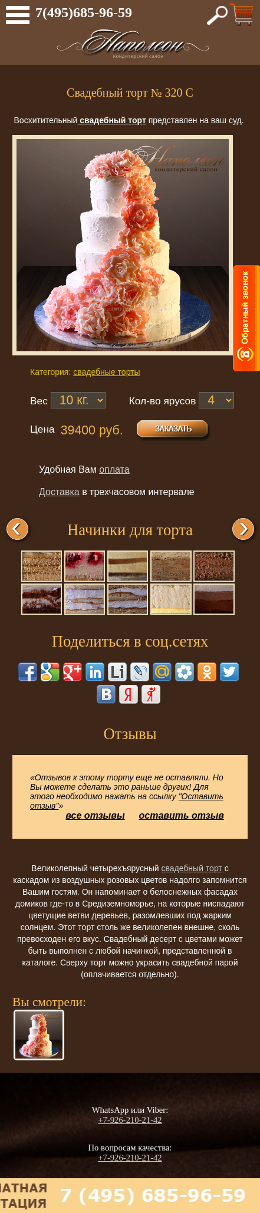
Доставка (59, 492)
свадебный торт (191, 868)
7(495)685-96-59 (83, 12)
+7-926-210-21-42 (130, 1120)
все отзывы (94, 815)
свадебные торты (106, 372)
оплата (114, 469)
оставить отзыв (182, 815)
